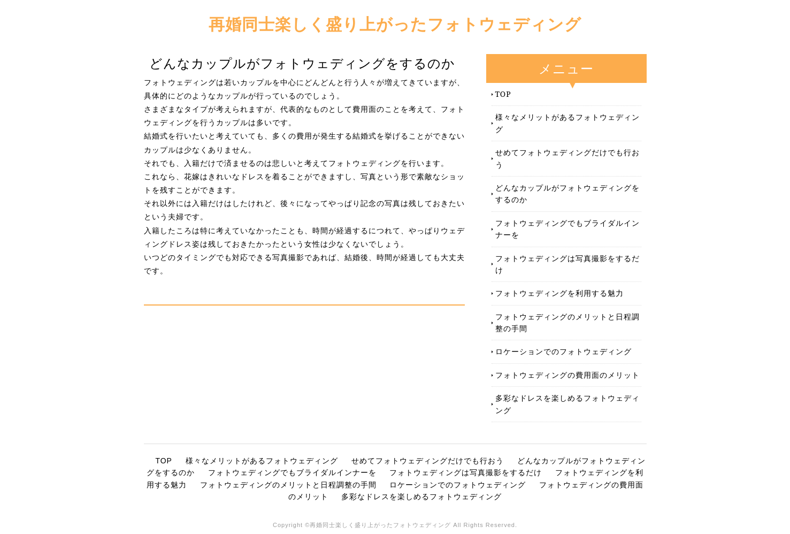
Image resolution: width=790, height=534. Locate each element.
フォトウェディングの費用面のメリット (567, 375)
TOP (503, 94)
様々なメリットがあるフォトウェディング (567, 123)
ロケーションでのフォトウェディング (563, 351)
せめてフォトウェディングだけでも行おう (567, 158)
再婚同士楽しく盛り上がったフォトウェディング (395, 24)
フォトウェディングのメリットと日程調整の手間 (567, 322)
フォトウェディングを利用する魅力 (559, 293)
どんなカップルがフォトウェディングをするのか (567, 193)
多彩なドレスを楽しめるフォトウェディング (567, 404)
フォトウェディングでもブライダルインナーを (567, 229)
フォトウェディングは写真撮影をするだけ (567, 264)
